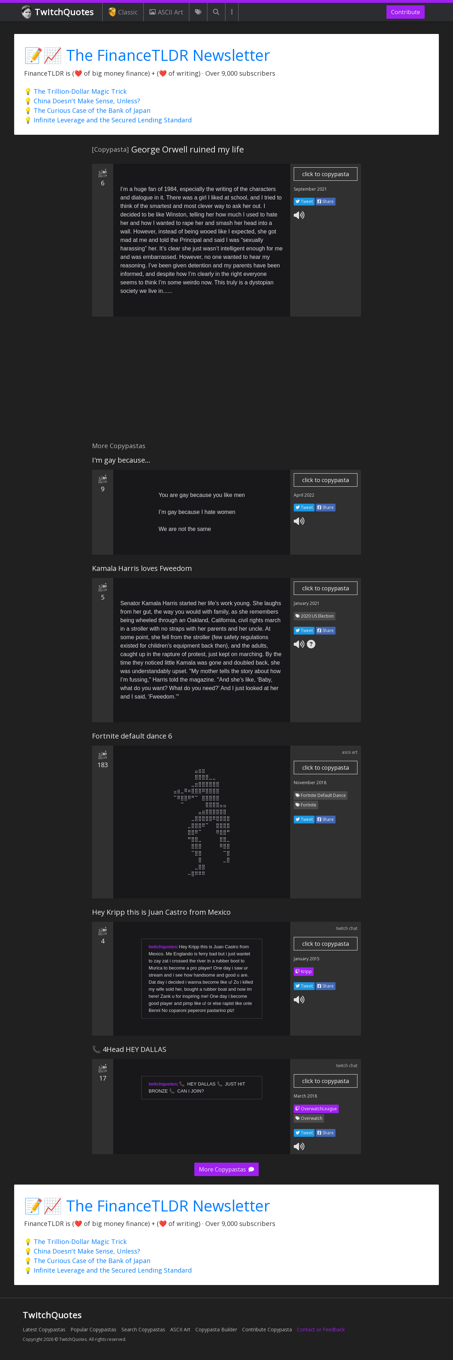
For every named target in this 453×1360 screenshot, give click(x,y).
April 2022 (304, 495)
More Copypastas (226, 1169)
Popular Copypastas (93, 1329)
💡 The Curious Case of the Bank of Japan (87, 110)
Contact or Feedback (321, 1329)
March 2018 (305, 1096)
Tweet (304, 201)
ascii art (349, 752)
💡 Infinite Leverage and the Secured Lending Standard (108, 120)
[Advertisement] (226, 383)
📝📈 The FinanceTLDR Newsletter (147, 55)
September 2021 (310, 189)
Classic (123, 12)
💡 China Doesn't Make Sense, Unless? (82, 101)
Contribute (405, 12)
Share (325, 201)
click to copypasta (325, 174)
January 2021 (307, 603)
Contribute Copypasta (267, 1329)
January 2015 (307, 959)
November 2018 (310, 783)
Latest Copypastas (44, 1329)
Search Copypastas (143, 1329)
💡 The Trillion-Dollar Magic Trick (75, 91)
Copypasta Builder (216, 1329)
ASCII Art (166, 12)
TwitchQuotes (58, 12)
